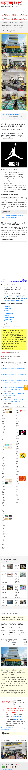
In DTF (20, 28)
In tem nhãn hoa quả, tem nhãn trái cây (4, 590)
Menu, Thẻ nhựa (6, 25)
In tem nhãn (10, 297)
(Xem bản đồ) (17, 716)
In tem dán (3, 601)
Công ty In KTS (11, 31)
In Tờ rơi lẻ (4, 574)
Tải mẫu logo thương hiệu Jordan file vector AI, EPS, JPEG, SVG (12, 216)
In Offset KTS (12, 28)
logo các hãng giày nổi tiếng (12, 356)
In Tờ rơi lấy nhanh (17, 567)
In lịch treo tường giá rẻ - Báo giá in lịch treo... (17, 591)
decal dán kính (19, 297)
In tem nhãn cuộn (16, 602)
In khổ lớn (4, 28)
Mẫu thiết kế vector (14, 114)
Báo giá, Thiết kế (13, 22)
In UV (3, 31)
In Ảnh (21, 22)
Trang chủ (4, 22)
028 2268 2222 (18, 719)
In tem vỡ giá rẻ (4, 566)
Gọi (26, 387)
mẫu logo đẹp (5, 358)
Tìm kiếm (24, 10)
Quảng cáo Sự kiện (18, 25)
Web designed (5, 764)
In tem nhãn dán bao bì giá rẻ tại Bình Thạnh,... (17, 577)
